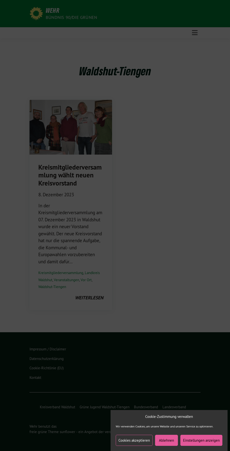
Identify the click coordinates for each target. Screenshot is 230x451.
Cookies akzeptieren (134, 443)
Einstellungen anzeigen (201, 443)
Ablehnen (166, 443)
